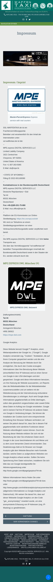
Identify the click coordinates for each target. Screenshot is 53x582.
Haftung (19, 534)
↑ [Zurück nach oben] (48, 577)
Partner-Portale (35, 546)
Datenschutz (20, 536)
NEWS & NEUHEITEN (29, 540)
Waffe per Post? (27, 542)
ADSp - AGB (8, 534)
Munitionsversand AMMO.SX (34, 544)
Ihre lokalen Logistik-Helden (26, 537)
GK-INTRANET (14, 540)
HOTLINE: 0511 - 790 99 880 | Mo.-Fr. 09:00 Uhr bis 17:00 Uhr (26, 16)
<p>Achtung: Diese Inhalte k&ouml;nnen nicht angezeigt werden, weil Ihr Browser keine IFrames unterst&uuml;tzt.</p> (26, 57)
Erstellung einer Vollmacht (33, 547)
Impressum (29, 534)
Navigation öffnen (9, 24)
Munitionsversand (18, 546)
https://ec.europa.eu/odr (27, 219)
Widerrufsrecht (35, 536)
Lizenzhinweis (13, 547)
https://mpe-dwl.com (12, 335)
